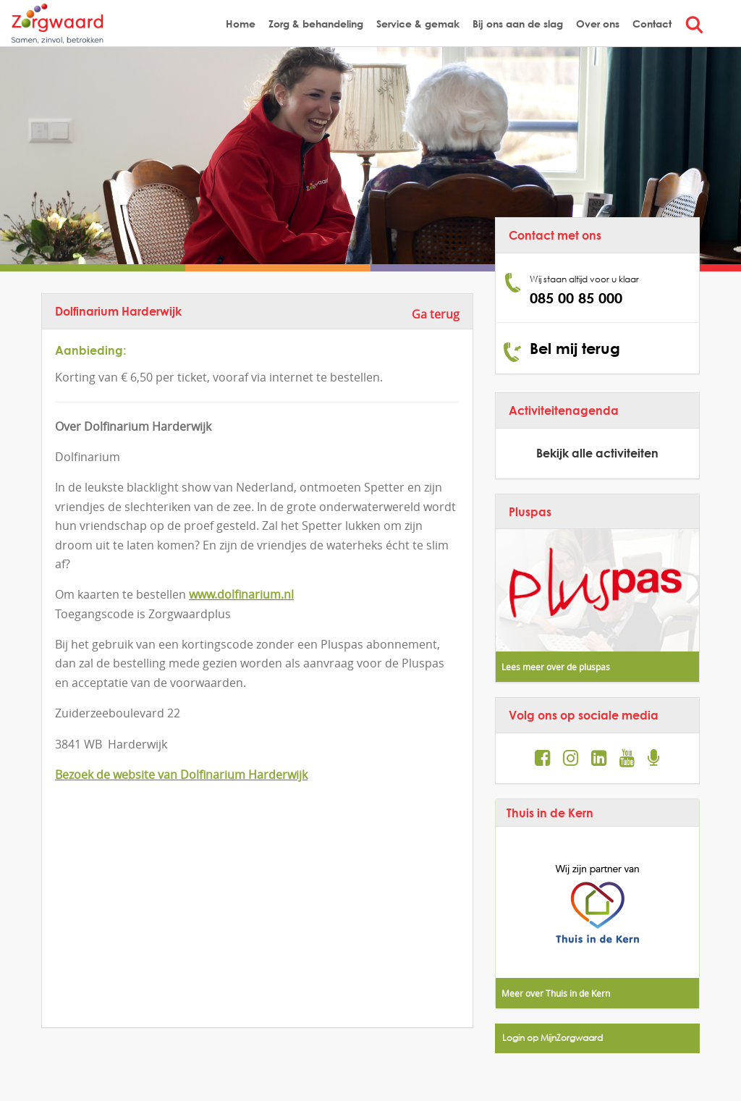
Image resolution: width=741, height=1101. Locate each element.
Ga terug (436, 314)
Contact (652, 23)
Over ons (597, 23)
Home (240, 23)
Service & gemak (418, 23)
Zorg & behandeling (315, 23)
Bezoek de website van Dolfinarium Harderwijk (181, 774)
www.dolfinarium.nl (241, 594)
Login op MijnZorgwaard (552, 1038)
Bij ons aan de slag (518, 23)
